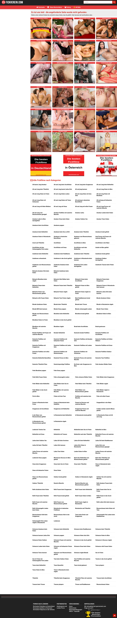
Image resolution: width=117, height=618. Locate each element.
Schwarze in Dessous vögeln (103, 519)
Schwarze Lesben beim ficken (41, 525)
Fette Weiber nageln (102, 363)
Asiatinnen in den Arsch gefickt (63, 237)
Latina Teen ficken (59, 430)
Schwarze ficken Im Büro (102, 514)
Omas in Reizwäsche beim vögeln (103, 444)
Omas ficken (57, 449)
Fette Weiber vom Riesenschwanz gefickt (81, 369)
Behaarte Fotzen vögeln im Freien (82, 271)
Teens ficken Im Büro (38, 549)
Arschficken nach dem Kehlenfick (80, 227)
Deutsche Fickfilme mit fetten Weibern (103, 319)
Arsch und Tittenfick (38, 222)
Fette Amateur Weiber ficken (103, 343)
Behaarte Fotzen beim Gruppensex (103, 259)
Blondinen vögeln (59, 305)
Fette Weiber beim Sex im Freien (61, 363)
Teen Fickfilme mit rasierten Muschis (82, 538)
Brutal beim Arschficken (81, 305)
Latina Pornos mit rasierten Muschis (40, 431)
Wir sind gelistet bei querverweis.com (95, 585)
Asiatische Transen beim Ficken (104, 244)
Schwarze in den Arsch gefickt (82, 519)
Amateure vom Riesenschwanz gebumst (83, 216)
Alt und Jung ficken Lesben (61, 173)
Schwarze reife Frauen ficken (103, 525)
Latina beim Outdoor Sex (39, 419)
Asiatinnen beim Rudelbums (62, 233)
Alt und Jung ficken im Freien (40, 173)
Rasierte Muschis (59, 462)
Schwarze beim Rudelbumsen (82, 508)
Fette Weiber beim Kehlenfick (40, 363)
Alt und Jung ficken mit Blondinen (103, 173)
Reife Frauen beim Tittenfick (40, 475)
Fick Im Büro (36, 375)
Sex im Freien (99, 532)
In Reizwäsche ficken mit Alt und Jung (105, 395)
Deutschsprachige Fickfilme (62, 343)
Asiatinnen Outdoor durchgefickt (101, 238)
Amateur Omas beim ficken (61, 198)
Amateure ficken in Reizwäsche (41, 215)
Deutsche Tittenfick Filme (39, 343)
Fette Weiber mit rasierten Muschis (61, 369)
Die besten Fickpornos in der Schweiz (44, 588)
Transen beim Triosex (38, 563)
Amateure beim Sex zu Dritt (62, 211)
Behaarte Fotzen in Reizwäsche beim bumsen (106, 265)
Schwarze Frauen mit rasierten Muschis (62, 520)
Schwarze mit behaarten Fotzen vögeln (63, 526)
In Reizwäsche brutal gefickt (83, 394)
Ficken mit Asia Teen (60, 375)
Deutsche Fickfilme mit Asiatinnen (39, 319)
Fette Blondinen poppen (39, 349)
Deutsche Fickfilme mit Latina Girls (62, 325)
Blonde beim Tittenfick (60, 283)
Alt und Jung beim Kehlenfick (105, 163)
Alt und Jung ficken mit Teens (62, 179)
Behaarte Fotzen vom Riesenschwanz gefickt (39, 271)
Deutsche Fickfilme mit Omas (103, 324)
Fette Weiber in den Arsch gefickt (39, 369)
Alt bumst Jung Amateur (39, 163)
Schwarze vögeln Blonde (81, 532)
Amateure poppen (59, 204)
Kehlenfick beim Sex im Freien (82, 408)
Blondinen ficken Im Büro (104, 293)
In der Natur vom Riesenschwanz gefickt (39, 395)
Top (114, 615)
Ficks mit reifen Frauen (103, 375)
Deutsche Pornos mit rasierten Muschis (83, 337)
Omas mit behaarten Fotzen (40, 449)
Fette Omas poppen (59, 349)
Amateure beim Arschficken (40, 204)
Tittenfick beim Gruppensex (62, 557)
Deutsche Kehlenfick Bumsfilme (41, 337)
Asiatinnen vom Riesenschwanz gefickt (41, 244)
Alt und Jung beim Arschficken (63, 163)
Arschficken (57, 222)
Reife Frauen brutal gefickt (61, 475)
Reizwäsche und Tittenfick (82, 487)
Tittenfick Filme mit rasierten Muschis (83, 558)
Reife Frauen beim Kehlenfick (83, 468)
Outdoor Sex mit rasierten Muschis (104, 456)
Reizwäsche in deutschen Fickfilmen (61, 488)
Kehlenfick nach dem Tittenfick (83, 413)
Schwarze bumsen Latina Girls (41, 514)
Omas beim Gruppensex (39, 443)
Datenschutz (72, 587)
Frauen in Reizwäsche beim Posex (40, 382)
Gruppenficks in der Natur (104, 381)
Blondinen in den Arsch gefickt (62, 299)
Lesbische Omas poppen (39, 437)
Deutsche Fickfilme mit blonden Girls (83, 319)
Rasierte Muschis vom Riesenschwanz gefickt (81, 463)
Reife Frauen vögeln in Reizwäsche (81, 482)
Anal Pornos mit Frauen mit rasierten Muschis (103, 216)
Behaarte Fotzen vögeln (60, 271)
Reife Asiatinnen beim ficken (40, 468)
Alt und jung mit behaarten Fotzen (104, 180)
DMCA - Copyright (74, 590)
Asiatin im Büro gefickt (102, 226)
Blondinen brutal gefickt (82, 293)
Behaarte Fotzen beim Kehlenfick (38, 265)
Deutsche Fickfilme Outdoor (103, 331)
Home (70, 585)
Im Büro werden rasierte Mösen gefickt (106, 388)
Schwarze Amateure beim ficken (39, 509)
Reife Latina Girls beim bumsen (105, 481)
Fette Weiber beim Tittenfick (83, 363)
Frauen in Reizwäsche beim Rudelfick (61, 382)
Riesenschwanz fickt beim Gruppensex (39, 494)
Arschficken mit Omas (60, 226)
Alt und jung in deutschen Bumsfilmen (82, 180)
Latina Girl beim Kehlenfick (81, 419)
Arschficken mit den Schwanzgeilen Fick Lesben (40, 227)
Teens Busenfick (58, 544)
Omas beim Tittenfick (80, 443)
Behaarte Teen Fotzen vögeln (62, 277)
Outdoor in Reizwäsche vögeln (84, 456)
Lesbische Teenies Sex (39, 408)
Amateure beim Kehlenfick (40, 211)
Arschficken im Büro (80, 222)
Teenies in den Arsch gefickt (103, 538)
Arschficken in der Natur (102, 222)
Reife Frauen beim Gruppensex (62, 468)
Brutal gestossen (100, 305)
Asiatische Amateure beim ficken (61, 244)
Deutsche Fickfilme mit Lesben (83, 324)
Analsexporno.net (62, 585)
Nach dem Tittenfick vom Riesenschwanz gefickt (102, 437)
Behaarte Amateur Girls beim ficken (40, 250)
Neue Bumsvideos (54, 7)
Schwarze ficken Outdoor (39, 519)
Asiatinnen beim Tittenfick (81, 233)
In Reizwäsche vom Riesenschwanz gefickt (39, 401)
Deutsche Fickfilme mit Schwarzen (80, 331)
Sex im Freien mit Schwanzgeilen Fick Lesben (40, 538)
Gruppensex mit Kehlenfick (61, 388)
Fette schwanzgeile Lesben (61, 356)
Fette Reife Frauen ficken (39, 356)
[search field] (98, 2)
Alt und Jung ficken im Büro (104, 168)
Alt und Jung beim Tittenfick (40, 168)
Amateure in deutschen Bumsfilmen (60, 216)
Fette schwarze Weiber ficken (83, 356)
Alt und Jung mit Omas (60, 185)
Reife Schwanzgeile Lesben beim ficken (40, 488)
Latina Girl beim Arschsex (61, 419)
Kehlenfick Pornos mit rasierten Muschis (104, 414)
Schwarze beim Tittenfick (102, 508)
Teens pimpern (99, 544)
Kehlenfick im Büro (100, 408)
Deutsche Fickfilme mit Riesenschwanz (60, 331)
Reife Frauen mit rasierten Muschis (39, 482)
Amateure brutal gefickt (102, 211)
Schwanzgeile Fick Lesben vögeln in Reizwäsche (40, 500)
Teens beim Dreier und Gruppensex (81, 494)
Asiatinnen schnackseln (39, 237)
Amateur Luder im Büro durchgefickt (39, 199)
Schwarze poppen (59, 514)
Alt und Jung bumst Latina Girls (63, 168)
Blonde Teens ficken (102, 288)
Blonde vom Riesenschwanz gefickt (40, 293)
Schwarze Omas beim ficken (82, 525)
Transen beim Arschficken (104, 557)
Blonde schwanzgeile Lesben (83, 288)
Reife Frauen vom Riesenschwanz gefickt (60, 482)
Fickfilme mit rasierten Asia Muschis (83, 376)
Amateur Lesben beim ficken (105, 192)
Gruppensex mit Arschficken (40, 388)
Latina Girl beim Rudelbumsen (104, 419)
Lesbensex (57, 500)
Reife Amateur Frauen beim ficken (104, 463)
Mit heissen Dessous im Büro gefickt (62, 437)
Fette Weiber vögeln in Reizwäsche (103, 369)
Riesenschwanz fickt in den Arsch (61, 494)
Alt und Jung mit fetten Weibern (41, 185)
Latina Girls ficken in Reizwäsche (80, 425)
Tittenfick (35, 557)
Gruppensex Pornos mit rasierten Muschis (82, 388)
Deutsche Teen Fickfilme (102, 337)
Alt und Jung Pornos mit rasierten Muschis (103, 186)
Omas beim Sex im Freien (61, 443)
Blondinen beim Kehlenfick (61, 293)
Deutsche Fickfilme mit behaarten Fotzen (60, 319)
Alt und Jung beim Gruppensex (84, 163)
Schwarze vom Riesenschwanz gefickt (62, 532)
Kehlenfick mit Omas (38, 413)
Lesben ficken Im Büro (80, 430)
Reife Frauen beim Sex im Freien (104, 469)
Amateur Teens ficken (103, 198)
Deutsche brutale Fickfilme (81, 312)
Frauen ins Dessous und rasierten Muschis (82, 382)
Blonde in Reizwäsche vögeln (105, 283)
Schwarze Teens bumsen (39, 532)
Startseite (41, 7)
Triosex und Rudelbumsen (82, 563)
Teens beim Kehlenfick (39, 544)
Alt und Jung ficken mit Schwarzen (39, 180)
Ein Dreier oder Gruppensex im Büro (82, 344)
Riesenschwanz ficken (103, 563)
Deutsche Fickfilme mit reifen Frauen (40, 331)
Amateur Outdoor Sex (81, 198)
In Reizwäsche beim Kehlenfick (63, 394)
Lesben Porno (61, 587)
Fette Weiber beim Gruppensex (105, 356)
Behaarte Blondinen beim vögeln (39, 259)
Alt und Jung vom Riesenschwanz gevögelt (39, 192)
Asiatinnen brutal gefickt (102, 233)
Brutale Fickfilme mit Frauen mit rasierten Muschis (41, 312)
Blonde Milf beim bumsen (39, 288)
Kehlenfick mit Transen (60, 413)
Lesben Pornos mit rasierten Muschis (103, 431)
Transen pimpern (59, 563)
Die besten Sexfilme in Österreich (42, 587)
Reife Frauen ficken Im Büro (83, 475)
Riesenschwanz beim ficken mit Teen (106, 488)
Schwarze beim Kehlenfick (61, 508)
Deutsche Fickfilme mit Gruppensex (39, 325)
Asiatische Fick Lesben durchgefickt (80, 244)
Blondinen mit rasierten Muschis (39, 306)
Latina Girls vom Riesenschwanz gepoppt (102, 425)
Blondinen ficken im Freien (40, 299)
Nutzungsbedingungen (75, 588)
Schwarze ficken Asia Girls (81, 514)
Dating (68, 7)
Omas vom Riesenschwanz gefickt (40, 456)
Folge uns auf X (88, 587)
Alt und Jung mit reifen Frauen (84, 185)
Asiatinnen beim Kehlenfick (40, 233)
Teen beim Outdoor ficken (61, 538)
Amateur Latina (79, 192)
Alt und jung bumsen (81, 168)
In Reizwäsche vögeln (60, 400)
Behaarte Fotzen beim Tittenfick (63, 264)
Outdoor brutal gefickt (60, 456)
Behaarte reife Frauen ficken (40, 277)
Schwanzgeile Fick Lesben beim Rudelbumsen (106, 494)
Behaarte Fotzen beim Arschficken (81, 259)
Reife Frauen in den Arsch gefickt (104, 475)
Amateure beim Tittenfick (81, 211)
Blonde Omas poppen (60, 288)
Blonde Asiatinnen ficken (39, 283)
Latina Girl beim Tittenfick (39, 424)
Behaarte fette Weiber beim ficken (62, 259)
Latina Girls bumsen (59, 424)
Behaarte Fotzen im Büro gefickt (82, 265)
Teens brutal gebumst (80, 544)
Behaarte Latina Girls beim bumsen (104, 271)
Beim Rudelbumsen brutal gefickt (82, 278)
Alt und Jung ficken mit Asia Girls (83, 173)
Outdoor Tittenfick (37, 462)
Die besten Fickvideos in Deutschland (44, 585)
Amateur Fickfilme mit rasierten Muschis (63, 192)
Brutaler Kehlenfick (59, 312)
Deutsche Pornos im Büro (61, 337)
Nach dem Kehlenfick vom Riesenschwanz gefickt (81, 437)
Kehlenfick (57, 408)
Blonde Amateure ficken (103, 277)
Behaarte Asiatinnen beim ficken (61, 250)
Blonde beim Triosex (81, 283)
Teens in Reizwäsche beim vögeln (61, 549)
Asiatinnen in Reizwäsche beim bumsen (83, 238)
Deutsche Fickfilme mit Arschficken (102, 312)
